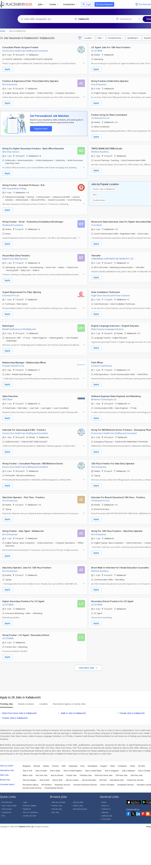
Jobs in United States (93, 767)
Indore (132, 763)
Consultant (70, 4)
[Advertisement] (75, 676)
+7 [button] (39, 368)
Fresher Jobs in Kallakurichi (104, 188)
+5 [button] (128, 262)
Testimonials (7, 806)
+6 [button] (39, 228)
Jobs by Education (89, 777)
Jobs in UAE (27, 767)
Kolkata (46, 763)
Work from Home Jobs (103, 772)
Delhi (64, 763)
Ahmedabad (92, 763)
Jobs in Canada (144, 767)
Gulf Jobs (103, 777)
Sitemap (104, 809)
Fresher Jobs (71, 772)
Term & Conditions (30, 809)
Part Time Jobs (41, 772)
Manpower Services (62, 781)
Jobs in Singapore (112, 767)
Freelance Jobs (86, 772)
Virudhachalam (99, 200)
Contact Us (106, 806)
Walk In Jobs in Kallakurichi (73, 710)
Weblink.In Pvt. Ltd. (26, 823)
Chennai (55, 763)
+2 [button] (39, 402)
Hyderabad (73, 763)
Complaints (6, 809)
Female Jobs (57, 806)
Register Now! (40, 128)
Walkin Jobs (78, 802)
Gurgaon (103, 763)
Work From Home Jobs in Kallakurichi (19, 710)
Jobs (41, 4)
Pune (82, 763)
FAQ (3, 812)
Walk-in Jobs (28, 772)
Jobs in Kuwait (41, 767)
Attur (95, 194)
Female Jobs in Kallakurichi (132, 710)
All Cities (141, 763)
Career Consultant (107, 781)
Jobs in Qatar (55, 767)
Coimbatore (122, 763)
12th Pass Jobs (121, 772)
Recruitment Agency (30, 781)
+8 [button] (40, 155)
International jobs (80, 806)
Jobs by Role (57, 777)
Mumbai (37, 763)
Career (54, 4)
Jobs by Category (29, 777)
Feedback (27, 806)
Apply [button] (7, 69)
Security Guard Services (32, 785)
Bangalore (27, 763)
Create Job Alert (29, 812)
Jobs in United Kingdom (72, 767)
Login (87, 4)
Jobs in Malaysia (128, 767)
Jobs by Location (72, 777)
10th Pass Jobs (137, 772)
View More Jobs (87, 664)
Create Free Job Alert (135, 777)
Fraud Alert (106, 816)
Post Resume (104, 4)
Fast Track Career (9, 802)
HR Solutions (46, 781)
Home (103, 799)
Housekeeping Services (54, 785)
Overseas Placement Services (85, 781)
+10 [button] (116, 122)
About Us (105, 802)
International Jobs (117, 777)
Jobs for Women (56, 772)
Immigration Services (125, 781)
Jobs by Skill (44, 777)
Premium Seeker (29, 802)
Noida (112, 763)
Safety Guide (106, 812)
